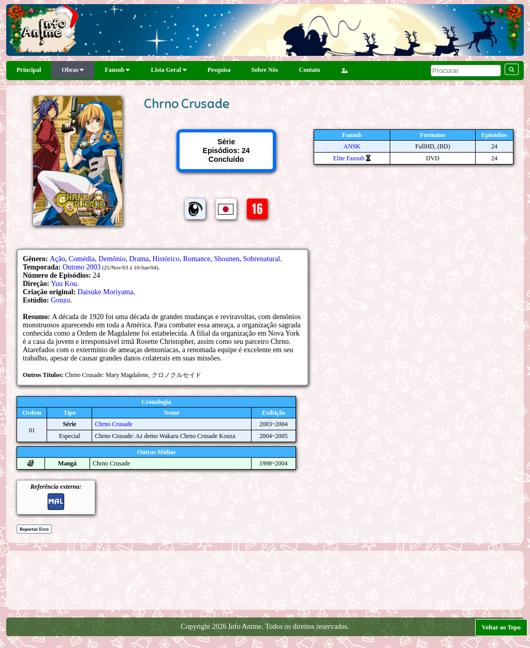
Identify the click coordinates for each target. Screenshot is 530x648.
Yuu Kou (64, 284)
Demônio (111, 259)
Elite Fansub (348, 158)
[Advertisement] (265, 579)
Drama (139, 259)
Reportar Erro (34, 529)
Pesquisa (219, 69)
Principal (29, 69)
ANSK (352, 146)
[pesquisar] (466, 71)
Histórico (166, 259)
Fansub (117, 69)
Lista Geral (168, 69)
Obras (73, 69)
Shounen (227, 259)
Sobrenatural (262, 259)
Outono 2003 (82, 267)
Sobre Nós (264, 69)
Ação (57, 259)
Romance (197, 259)
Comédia (82, 259)
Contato (309, 69)
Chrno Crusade (113, 424)
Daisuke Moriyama (106, 292)
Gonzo (60, 300)
